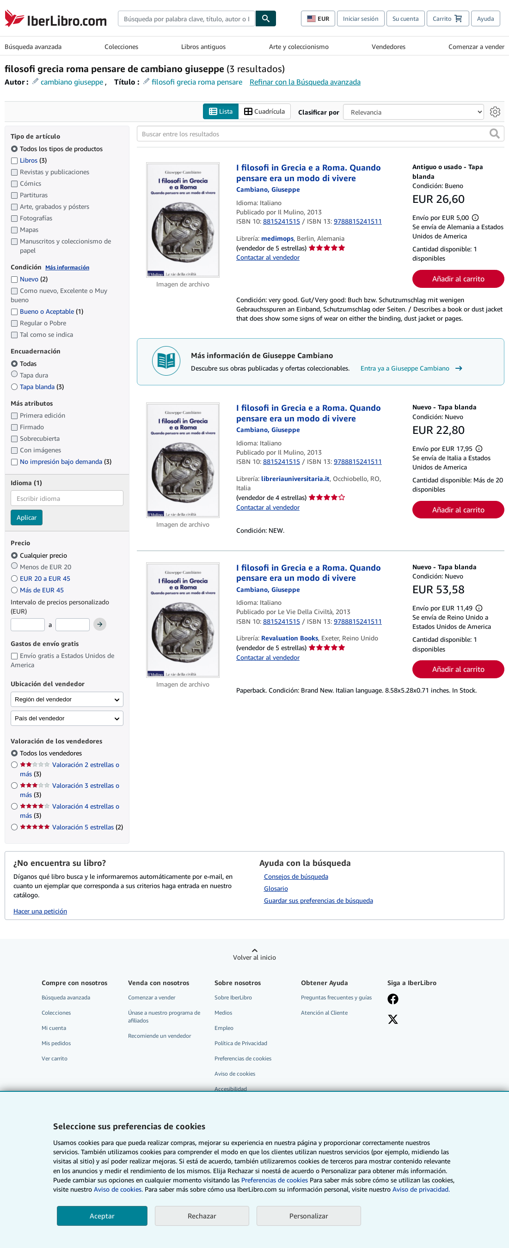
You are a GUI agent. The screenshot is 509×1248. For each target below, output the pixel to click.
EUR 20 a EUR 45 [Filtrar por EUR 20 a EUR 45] (41, 578)
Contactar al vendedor (268, 258)
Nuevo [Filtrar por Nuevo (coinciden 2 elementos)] (29, 279)
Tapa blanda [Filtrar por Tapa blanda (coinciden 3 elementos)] (37, 386)
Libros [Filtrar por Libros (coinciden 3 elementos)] (29, 160)
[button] (495, 134)
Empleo (224, 1027)
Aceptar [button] (102, 1215)
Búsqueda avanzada (33, 46)
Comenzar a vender (476, 46)
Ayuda (485, 18)
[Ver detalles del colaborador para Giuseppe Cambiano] (268, 190)
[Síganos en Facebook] (393, 1000)
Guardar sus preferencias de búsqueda (318, 900)
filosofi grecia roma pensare (197, 81)
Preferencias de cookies (274, 1180)
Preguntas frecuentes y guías (336, 997)
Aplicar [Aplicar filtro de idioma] (27, 518)
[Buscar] (266, 18)
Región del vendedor (43, 699)
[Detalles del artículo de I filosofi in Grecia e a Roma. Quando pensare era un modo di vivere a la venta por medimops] (183, 220)
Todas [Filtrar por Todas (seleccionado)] (24, 363)
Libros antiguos (203, 46)
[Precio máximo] (72, 625)
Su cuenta (405, 18)
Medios (223, 1012)
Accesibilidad (231, 1089)
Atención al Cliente (324, 1012)
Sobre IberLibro (233, 997)
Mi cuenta (54, 1027)
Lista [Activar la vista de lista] (221, 111)
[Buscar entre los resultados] (320, 134)
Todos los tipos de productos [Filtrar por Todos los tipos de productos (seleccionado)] (57, 148)
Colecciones (121, 46)
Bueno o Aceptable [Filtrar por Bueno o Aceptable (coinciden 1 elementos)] (47, 312)
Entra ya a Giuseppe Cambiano (413, 368)
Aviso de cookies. (118, 1189)
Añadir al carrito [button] (458, 278)
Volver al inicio (254, 957)
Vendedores (388, 46)
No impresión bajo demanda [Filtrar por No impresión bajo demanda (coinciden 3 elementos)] (61, 461)
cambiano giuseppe (72, 81)
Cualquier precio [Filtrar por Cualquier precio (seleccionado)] (40, 555)
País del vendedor (39, 718)
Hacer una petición (40, 911)
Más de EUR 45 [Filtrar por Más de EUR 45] (38, 590)
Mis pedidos (56, 1043)
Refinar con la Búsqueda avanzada (305, 81)
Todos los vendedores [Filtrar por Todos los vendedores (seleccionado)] (52, 753)
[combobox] (186, 18)
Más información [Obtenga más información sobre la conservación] (67, 267)
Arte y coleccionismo (299, 46)
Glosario (276, 888)
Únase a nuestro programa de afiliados (164, 1016)
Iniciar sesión (361, 18)
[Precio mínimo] (28, 625)
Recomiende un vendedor (159, 1035)
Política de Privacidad (241, 1043)
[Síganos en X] (393, 1020)
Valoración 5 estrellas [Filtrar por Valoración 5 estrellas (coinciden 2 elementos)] (71, 827)
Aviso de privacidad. (421, 1189)
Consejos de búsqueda (296, 876)
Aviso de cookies (235, 1074)
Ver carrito (54, 1058)
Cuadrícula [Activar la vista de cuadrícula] (264, 111)
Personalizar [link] (308, 1215)
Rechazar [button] (202, 1215)
